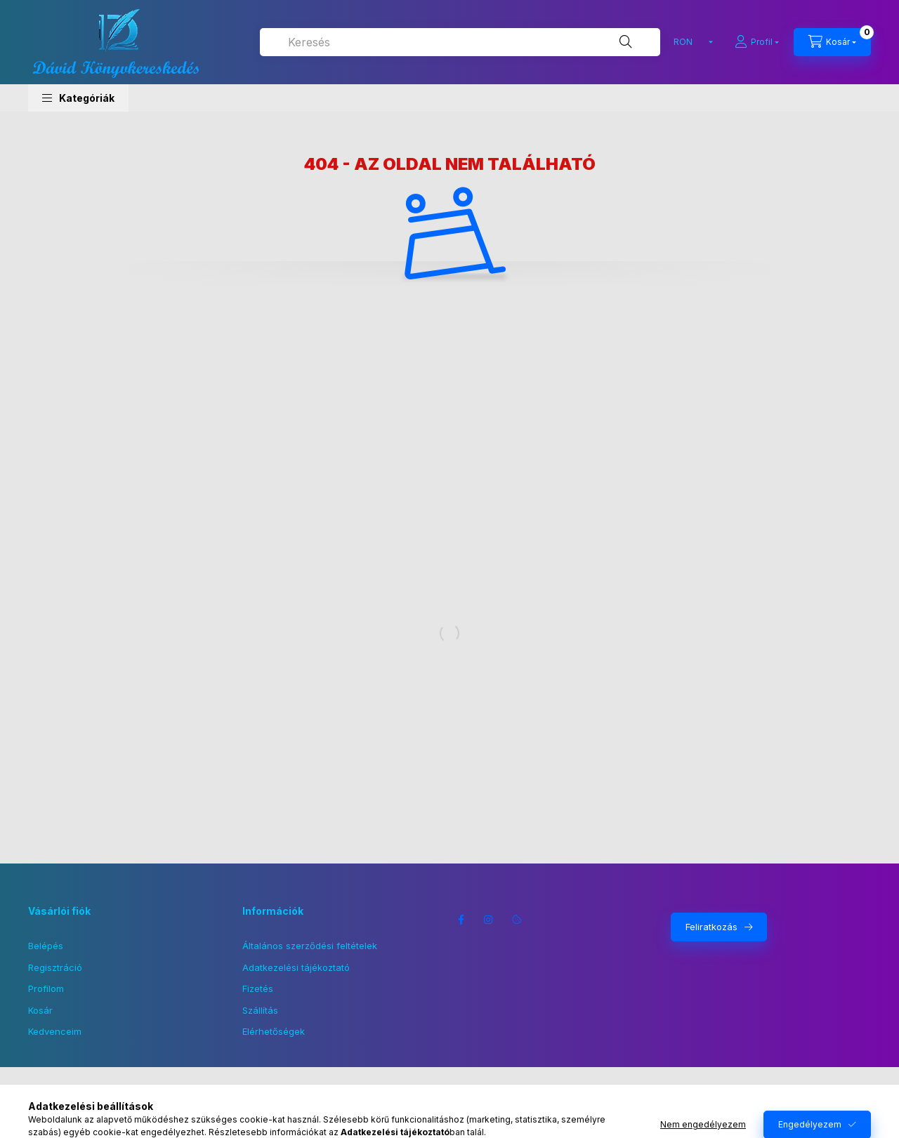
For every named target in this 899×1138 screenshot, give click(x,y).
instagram (489, 920)
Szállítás (260, 1010)
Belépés (45, 945)
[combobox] (460, 42)
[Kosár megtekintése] (832, 42)
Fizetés (257, 988)
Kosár (40, 1010)
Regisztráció (55, 967)
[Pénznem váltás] (690, 42)
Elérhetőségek (273, 1031)
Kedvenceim (54, 1031)
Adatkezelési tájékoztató (296, 967)
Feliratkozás (711, 926)
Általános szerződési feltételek (309, 945)
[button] (78, 98)
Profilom (46, 988)
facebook (461, 920)
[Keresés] (625, 42)
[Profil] (757, 42)
